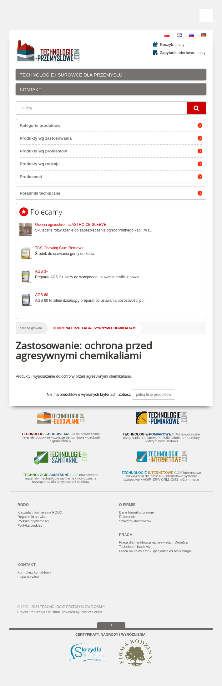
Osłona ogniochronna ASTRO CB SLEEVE (70, 224)
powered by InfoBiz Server (82, 612)
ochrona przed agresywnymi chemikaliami (94, 328)
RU (191, 35)
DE (203, 35)
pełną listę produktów (153, 394)
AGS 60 (41, 295)
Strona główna (31, 328)
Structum (53, 612)
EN (179, 35)
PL (167, 35)
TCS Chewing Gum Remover (59, 248)
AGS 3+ (41, 271)
